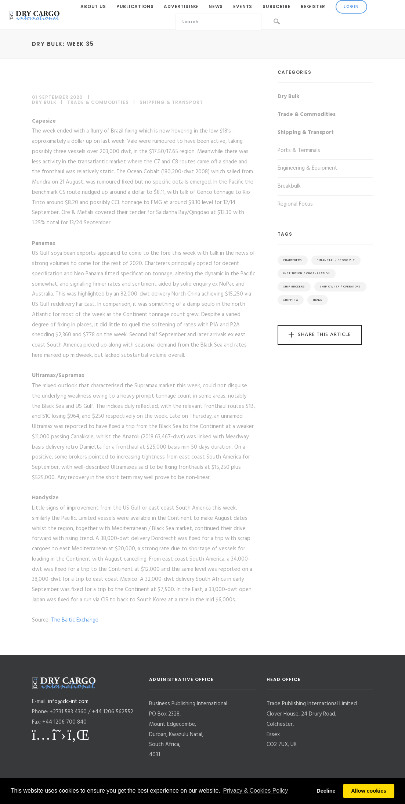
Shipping (290, 300)
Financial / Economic (336, 260)
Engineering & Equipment (307, 168)
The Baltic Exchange (74, 620)
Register (313, 6)
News (216, 6)
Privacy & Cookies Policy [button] (255, 790)
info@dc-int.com (68, 701)
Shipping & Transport (171, 102)
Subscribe (276, 6)
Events (242, 6)
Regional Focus (295, 204)
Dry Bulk (44, 102)
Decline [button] (326, 791)
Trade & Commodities (98, 102)
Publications (134, 6)
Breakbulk (289, 186)
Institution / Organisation (306, 273)
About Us (93, 6)
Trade (317, 300)
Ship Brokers (294, 287)
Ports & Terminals (299, 150)
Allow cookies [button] (368, 791)
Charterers (292, 260)
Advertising (181, 6)
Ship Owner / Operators (340, 287)
